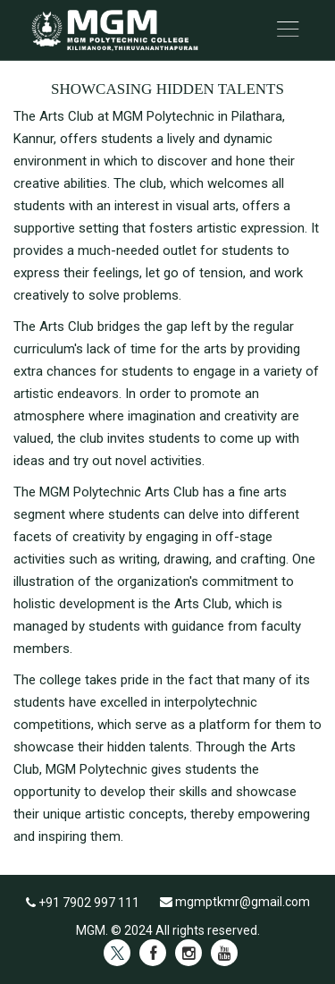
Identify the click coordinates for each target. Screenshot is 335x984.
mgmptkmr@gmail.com (235, 902)
